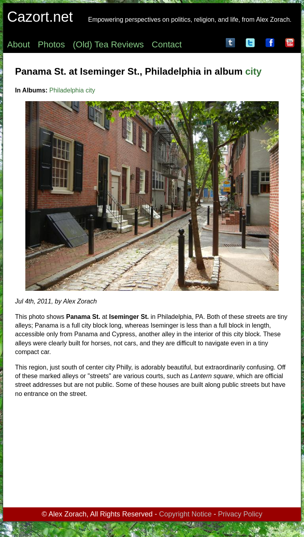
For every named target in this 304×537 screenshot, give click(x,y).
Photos (51, 44)
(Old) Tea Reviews (108, 44)
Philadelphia (66, 90)
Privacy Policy (240, 514)
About (18, 44)
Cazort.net (40, 17)
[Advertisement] (152, 454)
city (253, 71)
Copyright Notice (185, 514)
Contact (167, 44)
